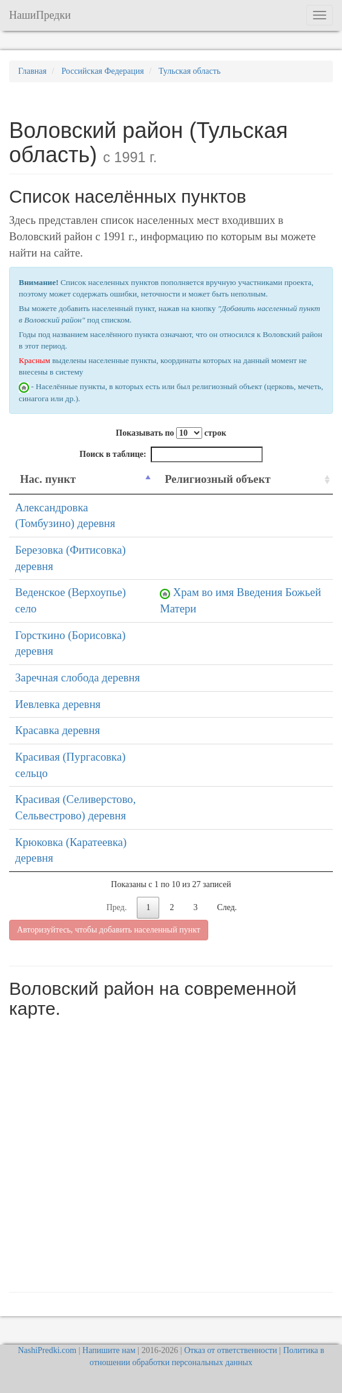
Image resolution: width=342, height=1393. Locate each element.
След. (227, 907)
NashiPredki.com (47, 1350)
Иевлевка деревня (57, 704)
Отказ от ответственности (230, 1350)
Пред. (117, 907)
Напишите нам (109, 1350)
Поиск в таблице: (170, 454)
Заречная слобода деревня (77, 677)
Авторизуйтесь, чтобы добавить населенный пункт (108, 929)
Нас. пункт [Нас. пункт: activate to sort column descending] (48, 479)
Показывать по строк (171, 433)
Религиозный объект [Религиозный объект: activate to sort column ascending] (218, 479)
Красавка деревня (57, 730)
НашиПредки (40, 15)
